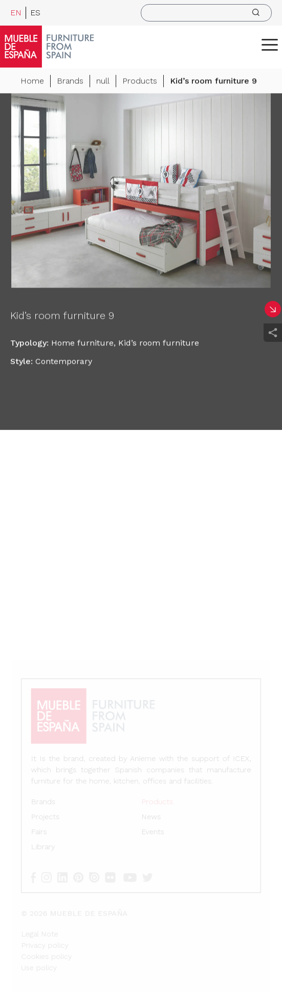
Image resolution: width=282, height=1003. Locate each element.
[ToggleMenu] (269, 44)
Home (32, 81)
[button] (269, 44)
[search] (206, 12)
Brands (70, 81)
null (103, 81)
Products (139, 81)
